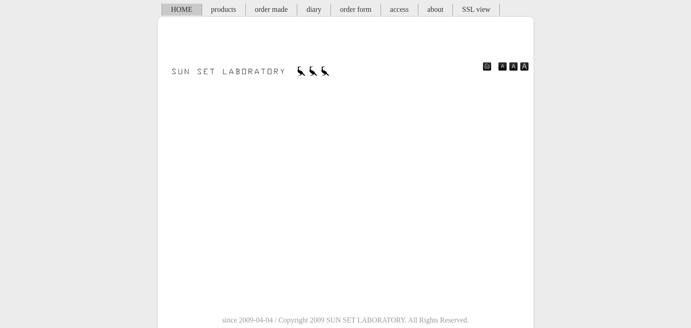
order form (355, 9)
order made (271, 9)
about (435, 9)
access (399, 9)
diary (313, 9)
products (223, 9)
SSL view (476, 9)
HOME (182, 9)
